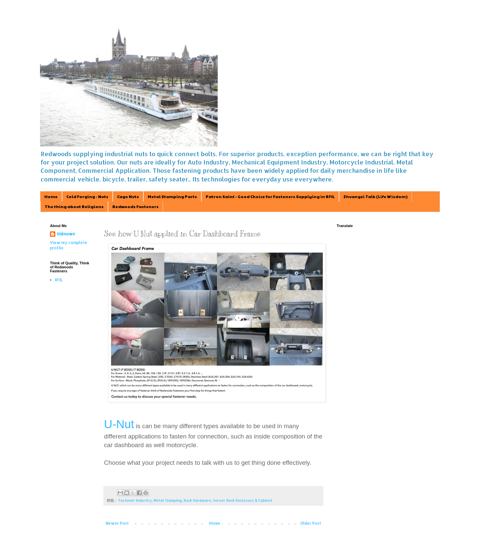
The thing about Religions (74, 206)
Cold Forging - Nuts (87, 196)
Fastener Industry (135, 500)
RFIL (59, 279)
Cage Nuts (128, 196)
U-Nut (119, 424)
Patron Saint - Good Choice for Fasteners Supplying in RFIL (270, 196)
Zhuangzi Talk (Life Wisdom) (375, 196)
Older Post (310, 523)
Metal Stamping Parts (172, 196)
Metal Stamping (168, 500)
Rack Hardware (197, 500)
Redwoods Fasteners (135, 206)
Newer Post (117, 523)
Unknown (66, 233)
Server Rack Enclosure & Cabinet (242, 500)
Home (51, 196)
